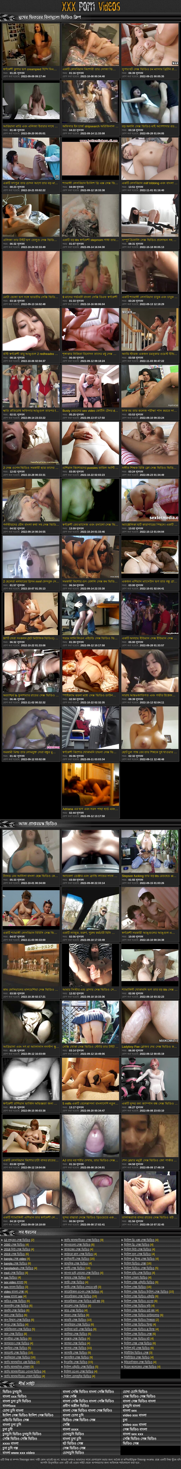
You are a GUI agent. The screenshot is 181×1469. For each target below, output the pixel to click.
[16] (18, 1352)
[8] (15, 1334)
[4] (16, 1244)
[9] (15, 1282)
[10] (77, 1320)
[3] (16, 1287)
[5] (19, 1329)
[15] (78, 1362)
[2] (19, 1240)
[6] (16, 1254)
